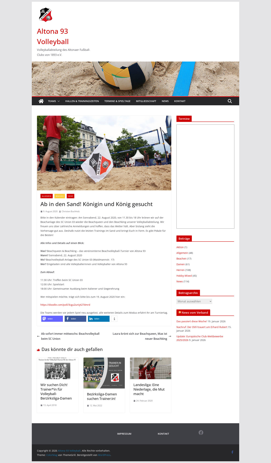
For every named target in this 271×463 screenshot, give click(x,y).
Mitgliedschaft (146, 101)
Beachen (60, 196)
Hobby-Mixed (184, 275)
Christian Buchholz (71, 211)
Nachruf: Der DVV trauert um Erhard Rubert (201, 327)
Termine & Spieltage (117, 101)
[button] (58, 101)
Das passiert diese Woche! (191, 321)
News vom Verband (195, 312)
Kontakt (179, 101)
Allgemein (46, 196)
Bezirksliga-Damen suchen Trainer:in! (102, 396)
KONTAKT (163, 433)
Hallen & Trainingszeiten (82, 101)
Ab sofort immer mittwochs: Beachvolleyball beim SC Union (68, 336)
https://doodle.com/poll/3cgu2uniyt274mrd (65, 304)
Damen (180, 264)
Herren (180, 270)
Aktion (180, 247)
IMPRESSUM (124, 433)
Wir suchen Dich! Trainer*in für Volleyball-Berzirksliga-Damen (56, 391)
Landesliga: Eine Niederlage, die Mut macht (149, 389)
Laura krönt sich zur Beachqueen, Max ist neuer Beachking (142, 336)
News (165, 101)
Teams (52, 101)
